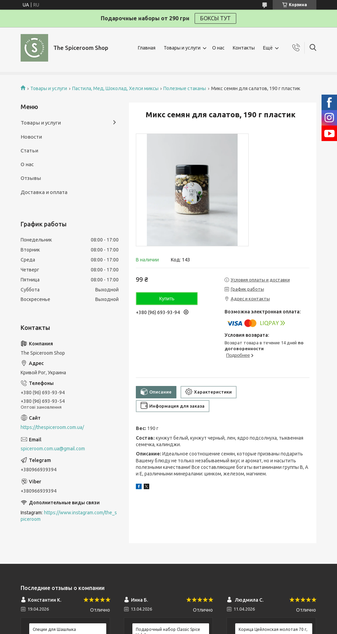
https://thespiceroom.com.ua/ (52, 427)
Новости (31, 137)
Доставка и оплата (44, 192)
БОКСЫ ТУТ (215, 18)
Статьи (29, 150)
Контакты (244, 48)
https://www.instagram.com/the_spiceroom (69, 516)
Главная (146, 48)
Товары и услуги (182, 48)
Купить (166, 298)
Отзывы (31, 178)
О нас (218, 48)
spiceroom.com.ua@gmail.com (53, 448)
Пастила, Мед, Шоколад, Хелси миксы (115, 88)
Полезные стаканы (184, 88)
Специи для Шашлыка (54, 629)
